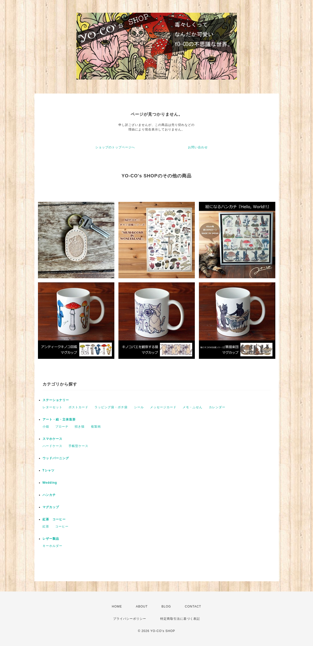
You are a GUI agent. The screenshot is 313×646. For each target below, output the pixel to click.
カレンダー (217, 407)
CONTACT (193, 606)
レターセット (52, 407)
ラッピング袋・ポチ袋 (111, 407)
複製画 (96, 426)
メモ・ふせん (192, 407)
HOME (117, 606)
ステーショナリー (56, 400)
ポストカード (78, 407)
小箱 (46, 426)
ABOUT (141, 606)
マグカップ (51, 507)
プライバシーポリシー (129, 619)
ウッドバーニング (56, 458)
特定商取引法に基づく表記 (180, 619)
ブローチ (62, 426)
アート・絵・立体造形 (59, 419)
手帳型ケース (78, 446)
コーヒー (62, 526)
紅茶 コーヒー (54, 519)
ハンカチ (49, 495)
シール (139, 407)
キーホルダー (52, 546)
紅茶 (46, 526)
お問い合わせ (198, 147)
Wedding (50, 482)
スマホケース (52, 439)
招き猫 (80, 426)
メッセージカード (163, 407)
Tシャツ (49, 470)
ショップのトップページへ (115, 147)
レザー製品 (51, 538)
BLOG (166, 606)
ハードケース (52, 446)
